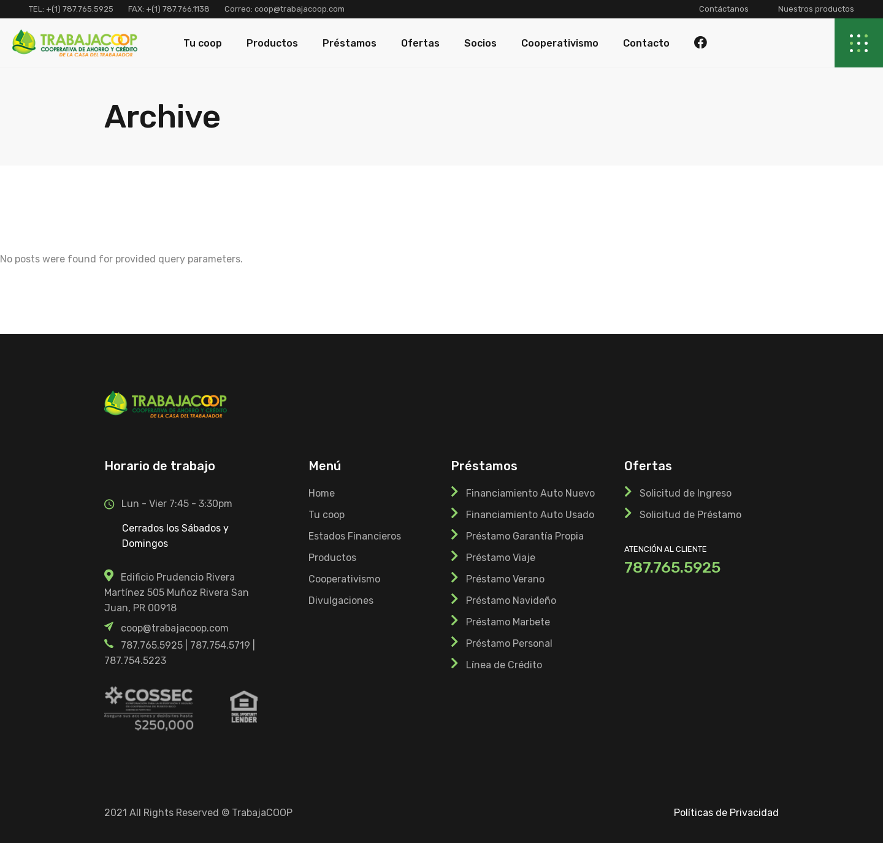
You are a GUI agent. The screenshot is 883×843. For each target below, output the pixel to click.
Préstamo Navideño (511, 600)
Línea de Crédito (504, 665)
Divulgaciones (340, 600)
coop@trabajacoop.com (299, 8)
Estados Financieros (354, 536)
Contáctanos (724, 8)
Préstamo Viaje (500, 557)
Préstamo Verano (505, 579)
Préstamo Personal (509, 643)
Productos (332, 557)
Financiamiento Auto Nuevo (530, 493)
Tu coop (326, 515)
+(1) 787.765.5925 (79, 8)
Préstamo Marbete (508, 622)
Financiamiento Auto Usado (530, 515)
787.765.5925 (152, 645)
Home (321, 493)
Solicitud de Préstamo (690, 515)
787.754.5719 (220, 645)
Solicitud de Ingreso (686, 493)
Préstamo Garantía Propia (525, 536)
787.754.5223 (135, 660)
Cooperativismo (344, 579)
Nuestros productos (816, 8)
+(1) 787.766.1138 (178, 8)
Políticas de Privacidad (726, 812)
